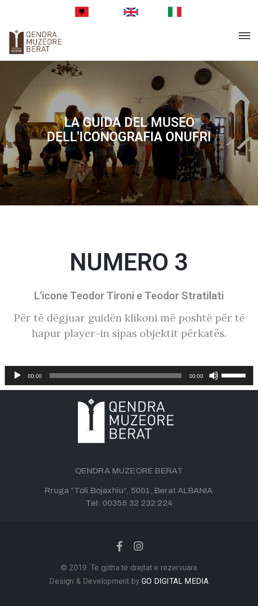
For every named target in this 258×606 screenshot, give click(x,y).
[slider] (116, 375)
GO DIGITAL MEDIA (175, 581)
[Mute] (214, 375)
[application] (129, 375)
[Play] (17, 375)
